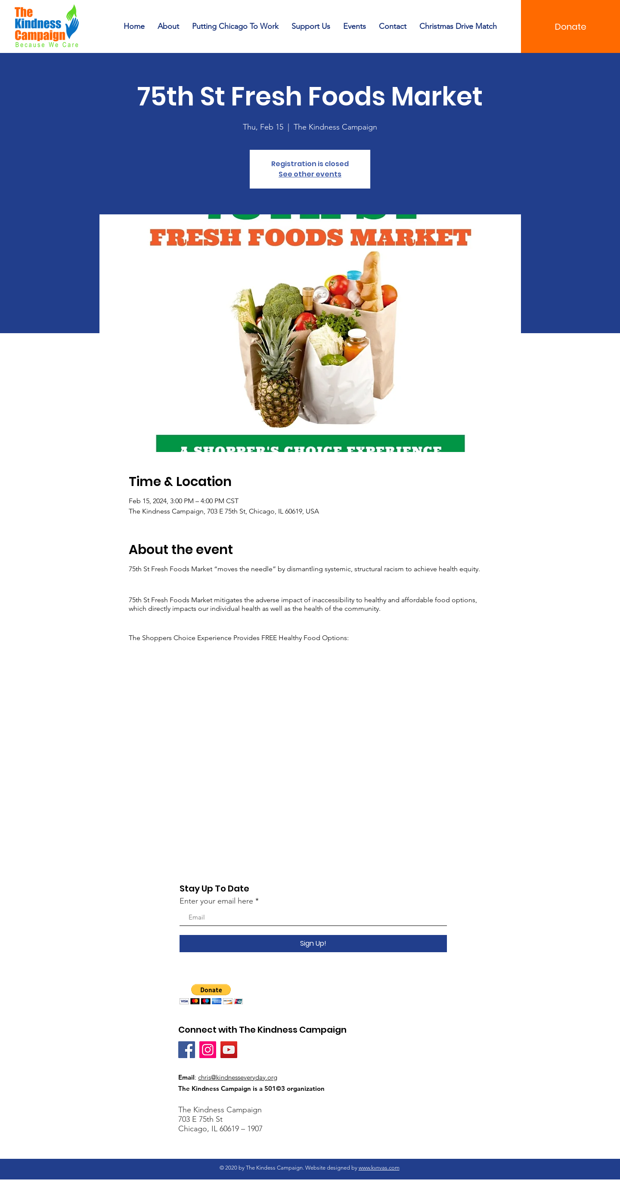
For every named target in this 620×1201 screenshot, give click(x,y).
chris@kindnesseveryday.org (237, 1077)
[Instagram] (207, 1049)
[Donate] (570, 26)
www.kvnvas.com (379, 1167)
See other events (310, 174)
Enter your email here (216, 901)
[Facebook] (186, 1049)
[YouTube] (228, 1049)
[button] (211, 994)
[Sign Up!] (313, 943)
